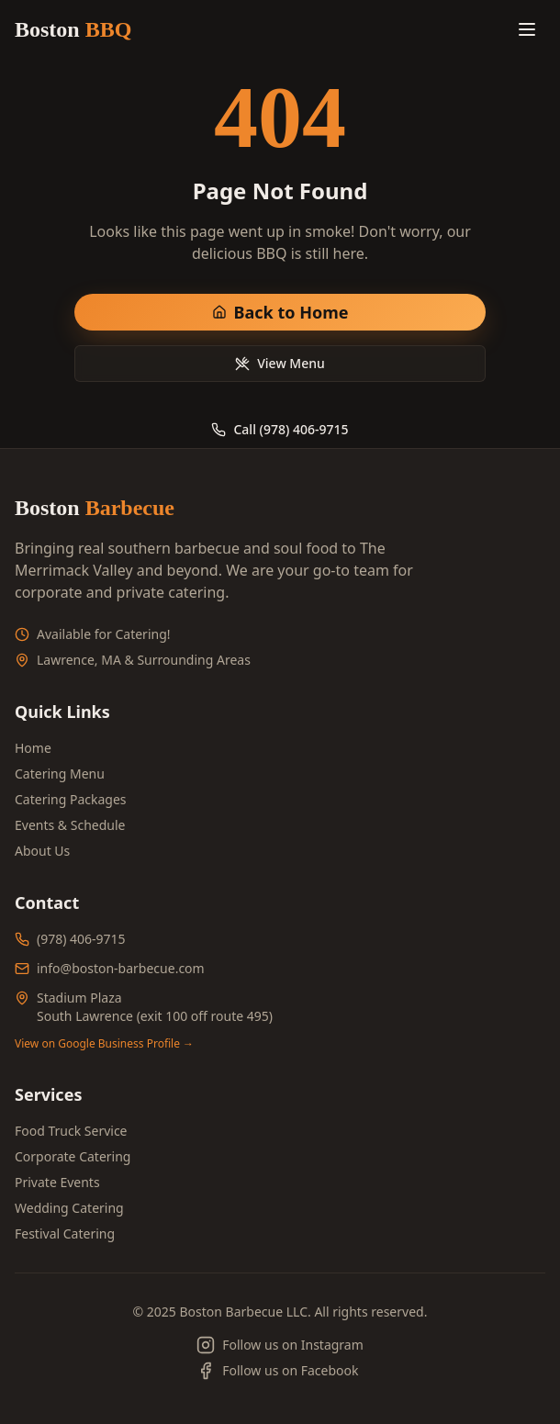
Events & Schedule (70, 825)
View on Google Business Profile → (104, 1044)
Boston (73, 29)
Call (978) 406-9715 (279, 429)
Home (33, 748)
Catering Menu (60, 773)
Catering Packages (71, 799)
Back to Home (280, 312)
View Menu (280, 363)
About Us (42, 850)
